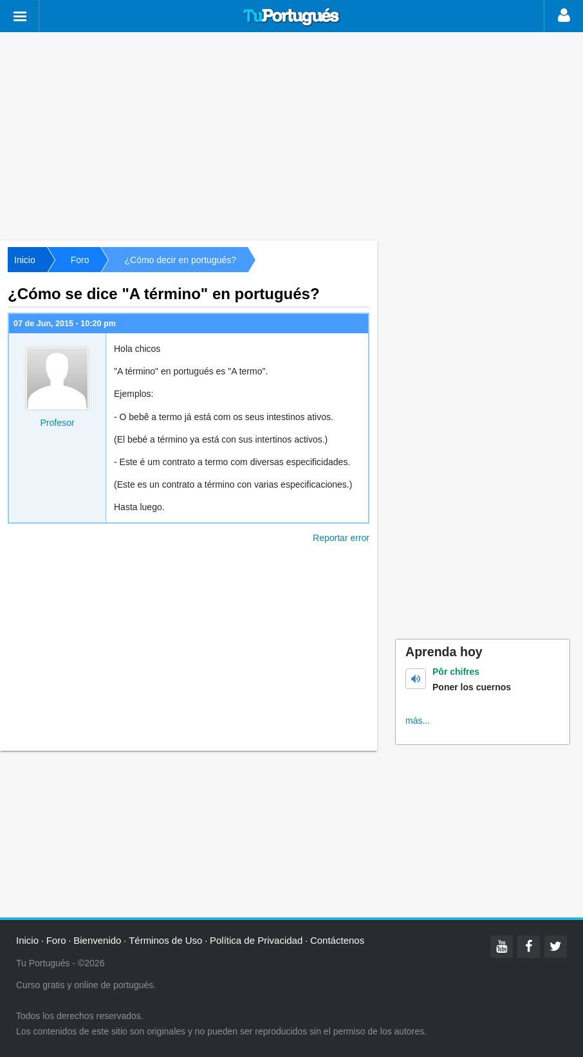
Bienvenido (97, 940)
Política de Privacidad (256, 940)
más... (417, 720)
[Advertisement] (291, 135)
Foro (80, 260)
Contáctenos (337, 940)
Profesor (58, 423)
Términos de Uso (165, 940)
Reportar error (341, 538)
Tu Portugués (291, 17)
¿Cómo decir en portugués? (180, 260)
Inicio (24, 260)
